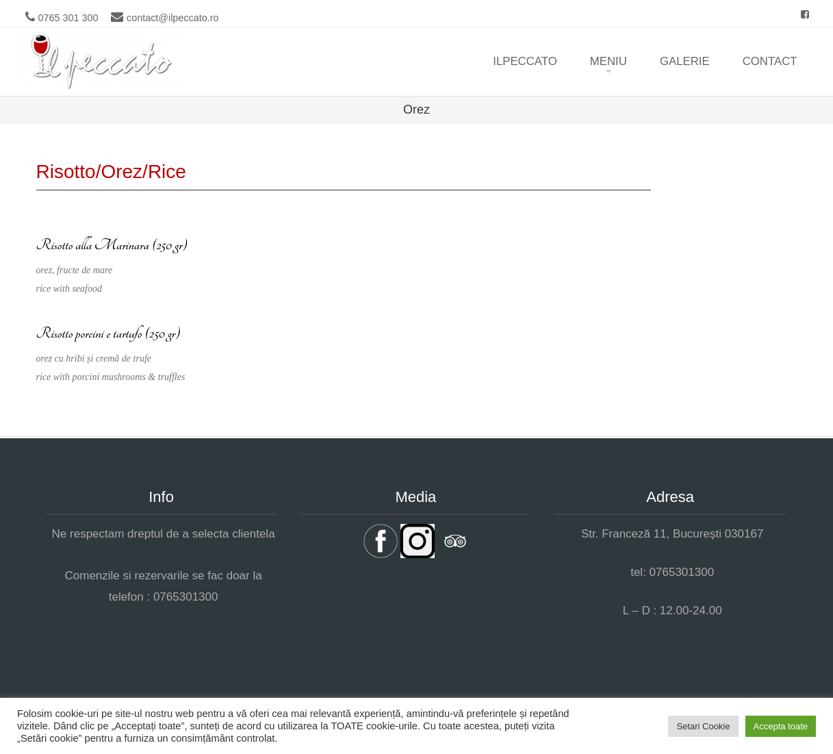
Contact (770, 61)
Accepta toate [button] (781, 726)
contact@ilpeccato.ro (173, 17)
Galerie (685, 61)
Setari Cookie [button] (703, 726)
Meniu (608, 61)
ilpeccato (525, 61)
